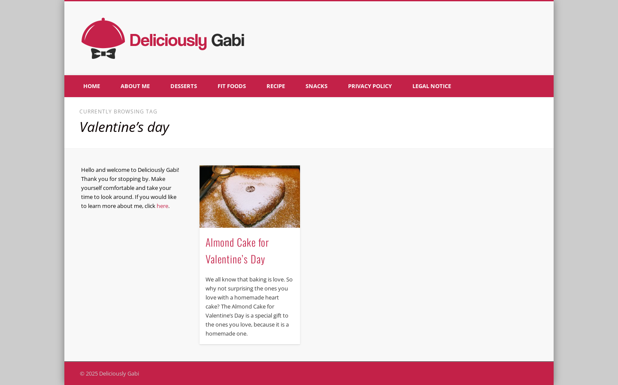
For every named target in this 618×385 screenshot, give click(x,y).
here (162, 206)
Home (91, 86)
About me (135, 86)
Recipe (276, 86)
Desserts (183, 86)
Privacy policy (370, 86)
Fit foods (232, 86)
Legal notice (431, 86)
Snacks (316, 86)
